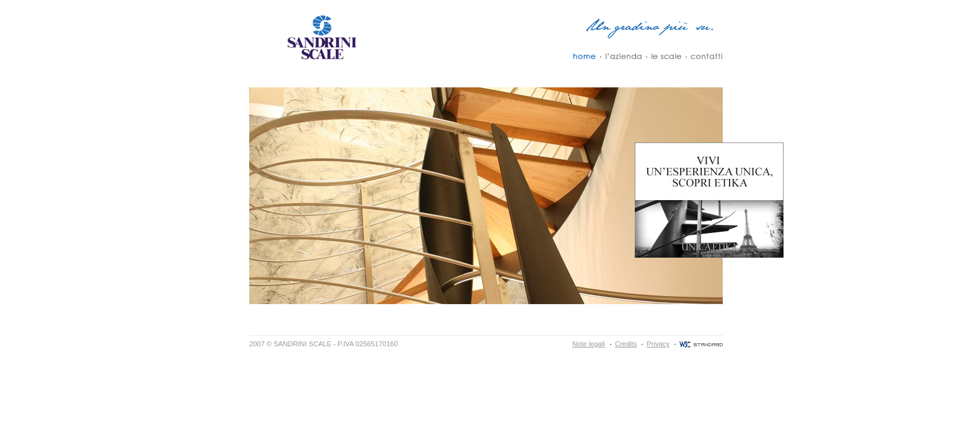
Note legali (588, 344)
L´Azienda (623, 56)
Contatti (707, 56)
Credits (626, 344)
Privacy (658, 344)
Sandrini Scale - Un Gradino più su (320, 37)
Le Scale (666, 56)
